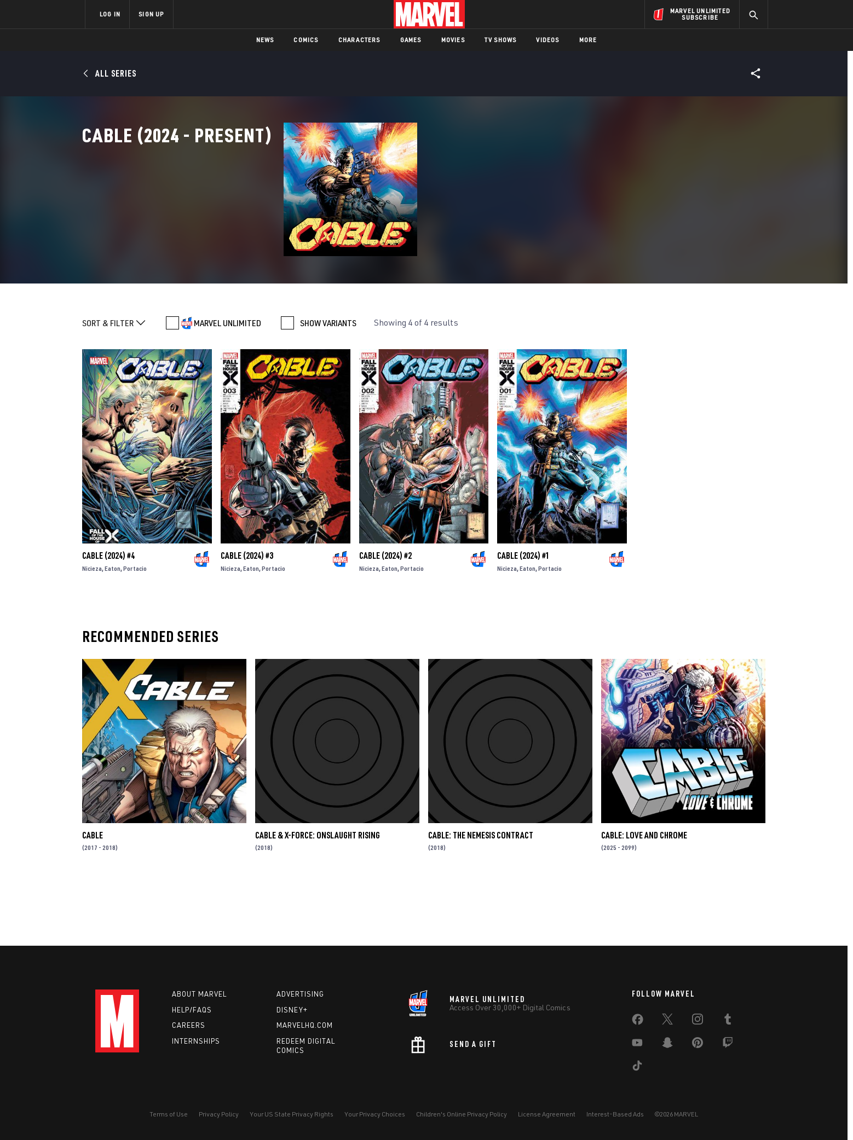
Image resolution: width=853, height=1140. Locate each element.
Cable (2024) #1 (523, 613)
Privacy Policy (219, 1114)
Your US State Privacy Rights (291, 1114)
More (588, 40)
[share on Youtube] (637, 1044)
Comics (305, 40)
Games (411, 40)
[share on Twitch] (727, 1044)
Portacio (135, 626)
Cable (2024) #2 (385, 613)
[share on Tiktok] (637, 1067)
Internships (196, 1041)
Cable (92, 893)
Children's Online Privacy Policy (461, 1114)
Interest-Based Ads (615, 1114)
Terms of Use (168, 1114)
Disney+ (292, 1009)
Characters (359, 40)
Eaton (112, 626)
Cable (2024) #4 (108, 613)
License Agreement (546, 1114)
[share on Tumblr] (727, 1021)
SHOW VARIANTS (328, 380)
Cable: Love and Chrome (644, 893)
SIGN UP (151, 14)
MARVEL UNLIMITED (227, 380)
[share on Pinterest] (697, 1044)
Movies (453, 40)
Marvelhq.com (304, 1025)
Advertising (300, 993)
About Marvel (199, 993)
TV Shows (501, 40)
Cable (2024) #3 (247, 613)
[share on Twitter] (667, 1021)
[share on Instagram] (697, 1021)
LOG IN (110, 14)
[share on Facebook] (637, 1021)
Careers (188, 1025)
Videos (547, 40)
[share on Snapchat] (667, 1044)
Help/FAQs (192, 1009)
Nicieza (92, 626)
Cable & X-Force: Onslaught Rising (317, 893)
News (265, 40)
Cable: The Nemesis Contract (480, 893)
